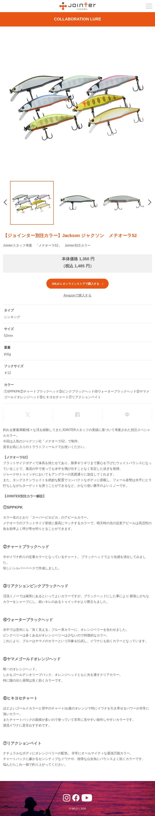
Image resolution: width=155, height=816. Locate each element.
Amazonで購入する (78, 295)
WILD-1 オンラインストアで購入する (75, 283)
